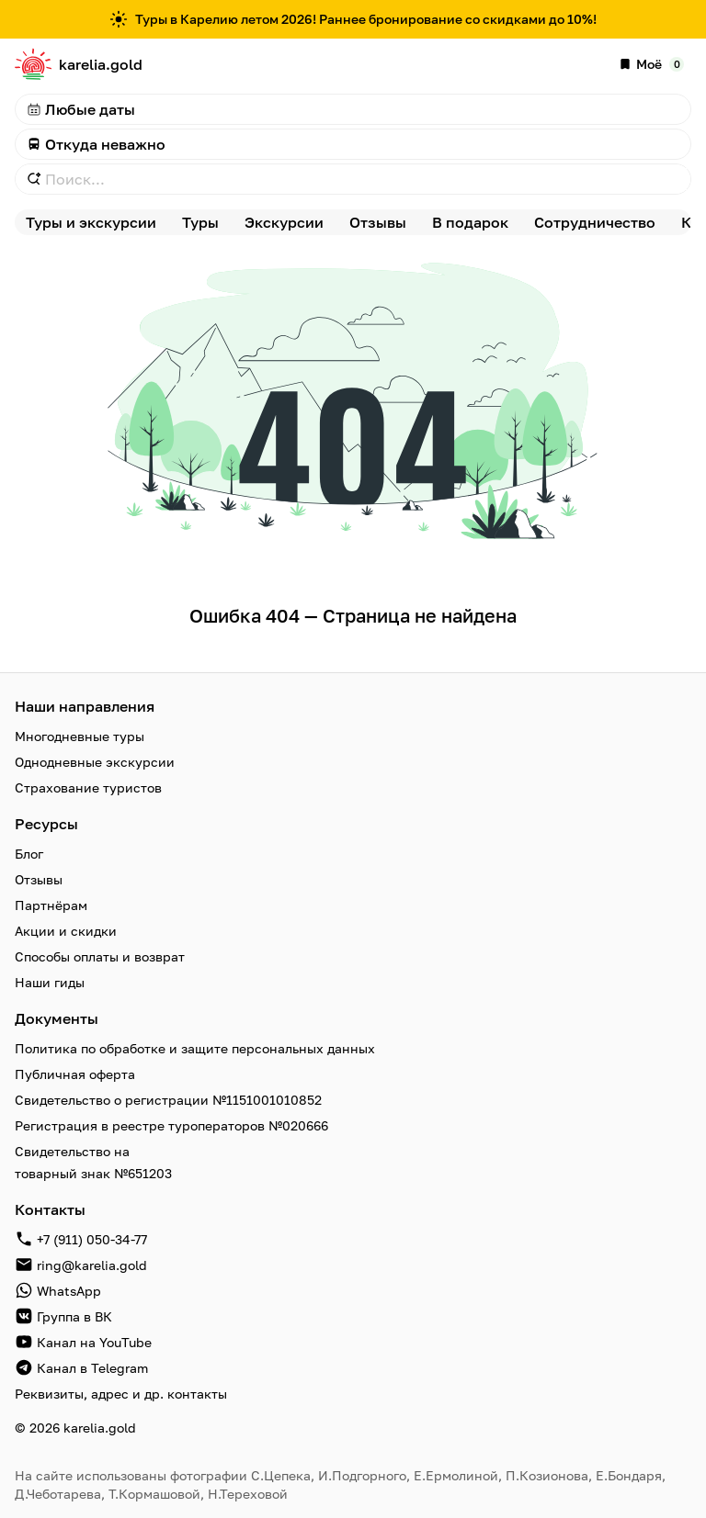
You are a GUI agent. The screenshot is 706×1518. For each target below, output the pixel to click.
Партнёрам (51, 905)
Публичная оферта (75, 1074)
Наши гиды (50, 982)
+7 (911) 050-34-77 (92, 1239)
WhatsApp (69, 1291)
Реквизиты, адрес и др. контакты (121, 1393)
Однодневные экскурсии (95, 762)
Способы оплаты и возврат (100, 956)
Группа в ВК (74, 1316)
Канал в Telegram (92, 1368)
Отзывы (39, 879)
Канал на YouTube (94, 1342)
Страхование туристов (88, 787)
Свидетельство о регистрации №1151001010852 (168, 1100)
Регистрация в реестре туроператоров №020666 (171, 1125)
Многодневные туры (79, 736)
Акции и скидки (66, 931)
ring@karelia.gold (92, 1265)
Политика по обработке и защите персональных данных (195, 1048)
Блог (29, 853)
